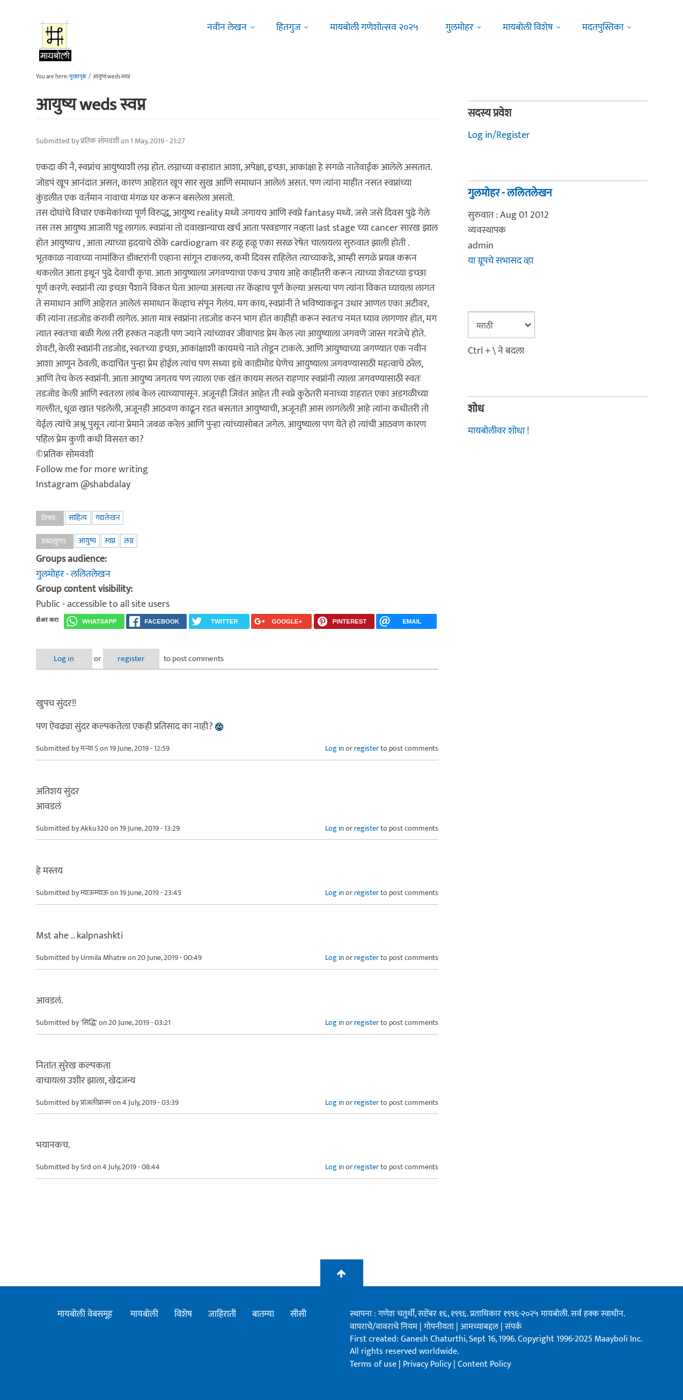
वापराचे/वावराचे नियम (383, 1327)
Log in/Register (499, 135)
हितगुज (288, 27)
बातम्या (263, 1314)
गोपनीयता (440, 1327)
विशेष (183, 1314)
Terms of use (373, 1364)
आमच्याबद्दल (480, 1327)
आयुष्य (87, 540)
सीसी (298, 1314)
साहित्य (78, 517)
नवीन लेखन (227, 27)
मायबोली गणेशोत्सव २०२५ (374, 27)
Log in (64, 658)
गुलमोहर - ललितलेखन (73, 574)
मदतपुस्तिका (602, 27)
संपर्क (513, 1327)
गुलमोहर (459, 27)
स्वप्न (110, 540)
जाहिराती (222, 1314)
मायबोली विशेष (528, 27)
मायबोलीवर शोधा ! (498, 431)
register (131, 658)
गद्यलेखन (108, 517)
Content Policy (484, 1364)
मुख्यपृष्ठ (77, 77)
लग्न (129, 540)
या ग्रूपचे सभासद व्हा (500, 261)
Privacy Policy (428, 1364)
